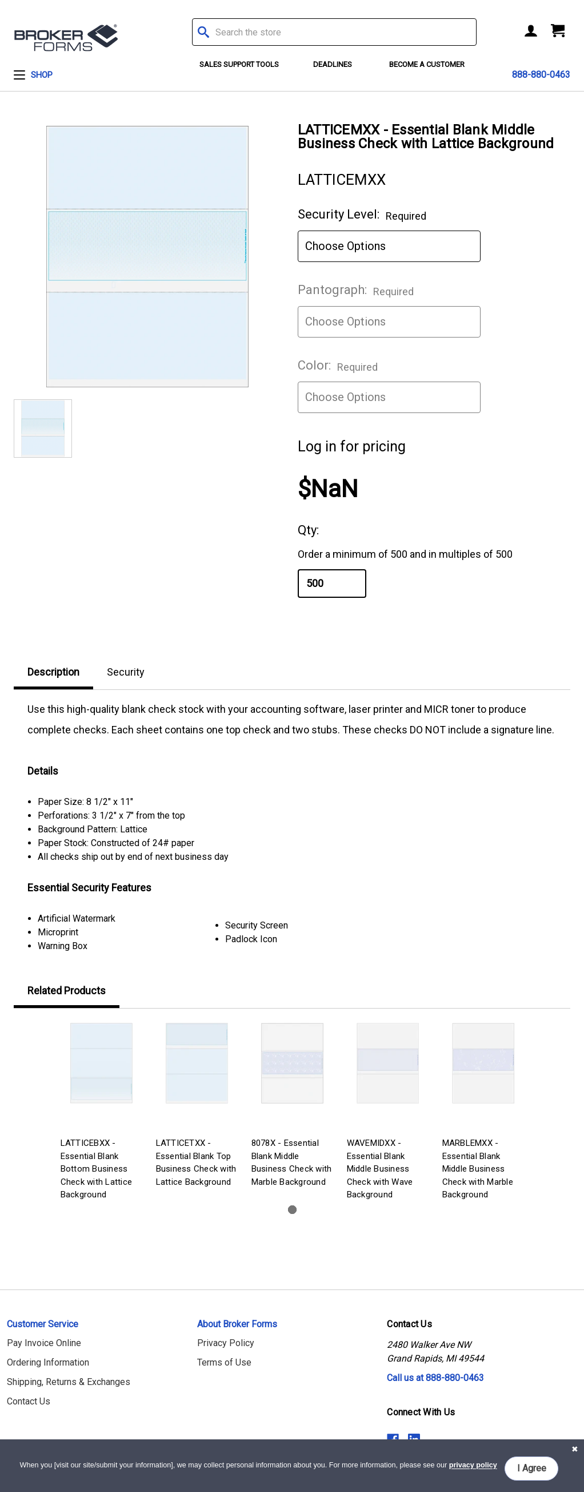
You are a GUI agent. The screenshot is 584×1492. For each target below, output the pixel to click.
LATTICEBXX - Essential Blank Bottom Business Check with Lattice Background (97, 1169)
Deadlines (332, 64)
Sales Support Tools (239, 64)
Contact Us (28, 1401)
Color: (338, 365)
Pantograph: (356, 290)
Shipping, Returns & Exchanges (68, 1381)
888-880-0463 (541, 74)
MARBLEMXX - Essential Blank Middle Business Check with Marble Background (477, 1169)
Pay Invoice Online (44, 1343)
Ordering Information (48, 1362)
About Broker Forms (237, 1324)
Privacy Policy (225, 1343)
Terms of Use (224, 1362)
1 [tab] (292, 1209)
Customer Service (42, 1324)
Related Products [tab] (66, 991)
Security (126, 672)
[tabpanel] (101, 1113)
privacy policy (473, 1466)
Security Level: (362, 214)
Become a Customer (427, 64)
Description (53, 672)
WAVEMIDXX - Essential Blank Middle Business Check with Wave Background (380, 1169)
